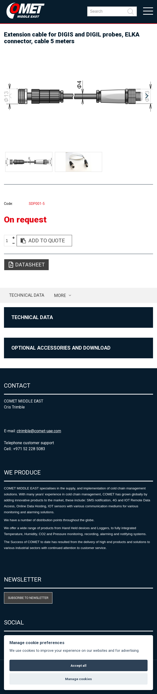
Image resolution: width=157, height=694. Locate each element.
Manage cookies (78, 679)
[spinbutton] (9, 241)
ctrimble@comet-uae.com (39, 431)
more (60, 295)
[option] (78, 96)
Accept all (78, 665)
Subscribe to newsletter (28, 598)
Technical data (26, 295)
